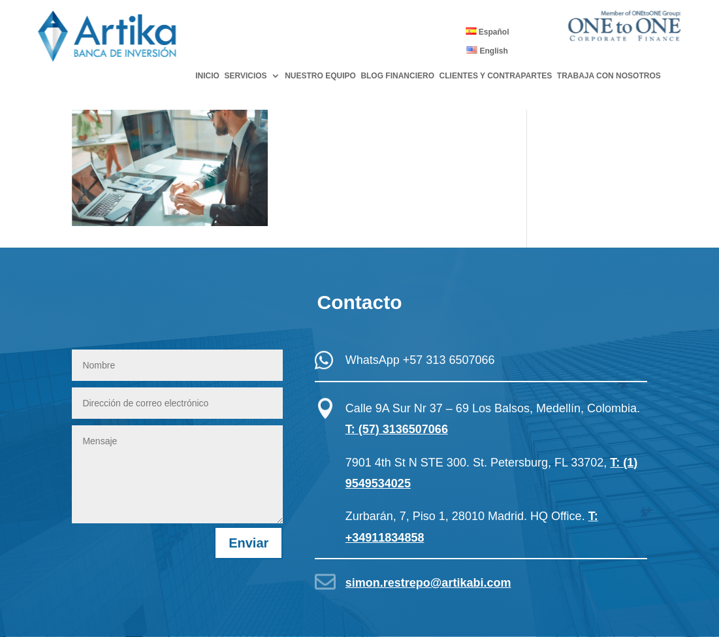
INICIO (207, 76)
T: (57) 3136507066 (396, 429)
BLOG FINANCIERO (397, 76)
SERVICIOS (245, 76)
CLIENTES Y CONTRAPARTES (495, 76)
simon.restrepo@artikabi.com (428, 582)
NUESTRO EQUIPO (320, 76)
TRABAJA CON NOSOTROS (609, 76)
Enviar (248, 543)
